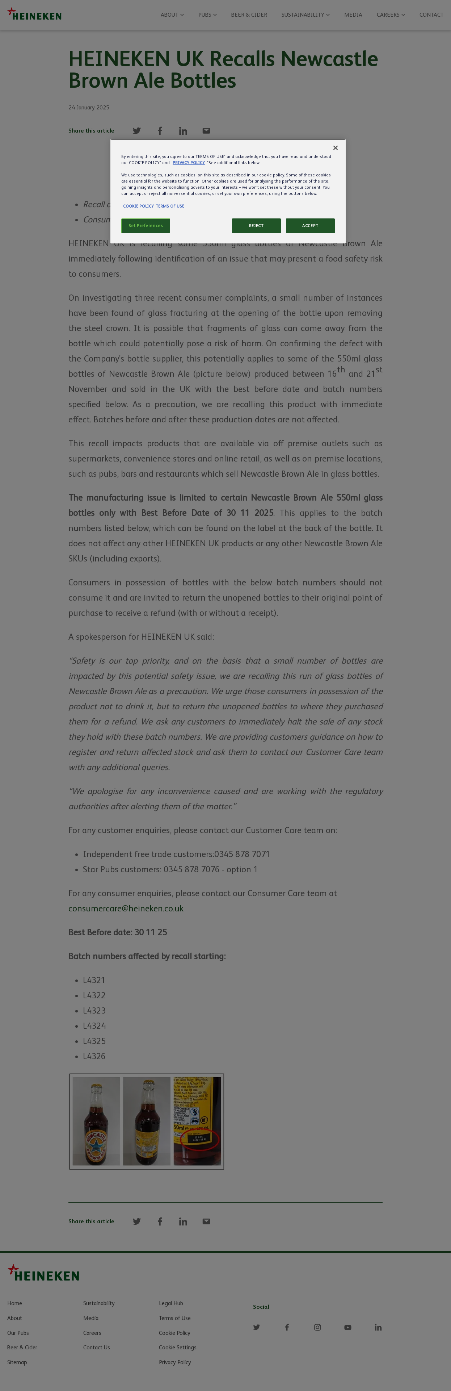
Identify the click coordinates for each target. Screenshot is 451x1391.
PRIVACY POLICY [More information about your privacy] (189, 162)
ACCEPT (310, 226)
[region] (228, 191)
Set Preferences (145, 226)
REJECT (256, 226)
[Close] (335, 148)
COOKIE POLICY (138, 206)
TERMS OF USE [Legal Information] (170, 206)
